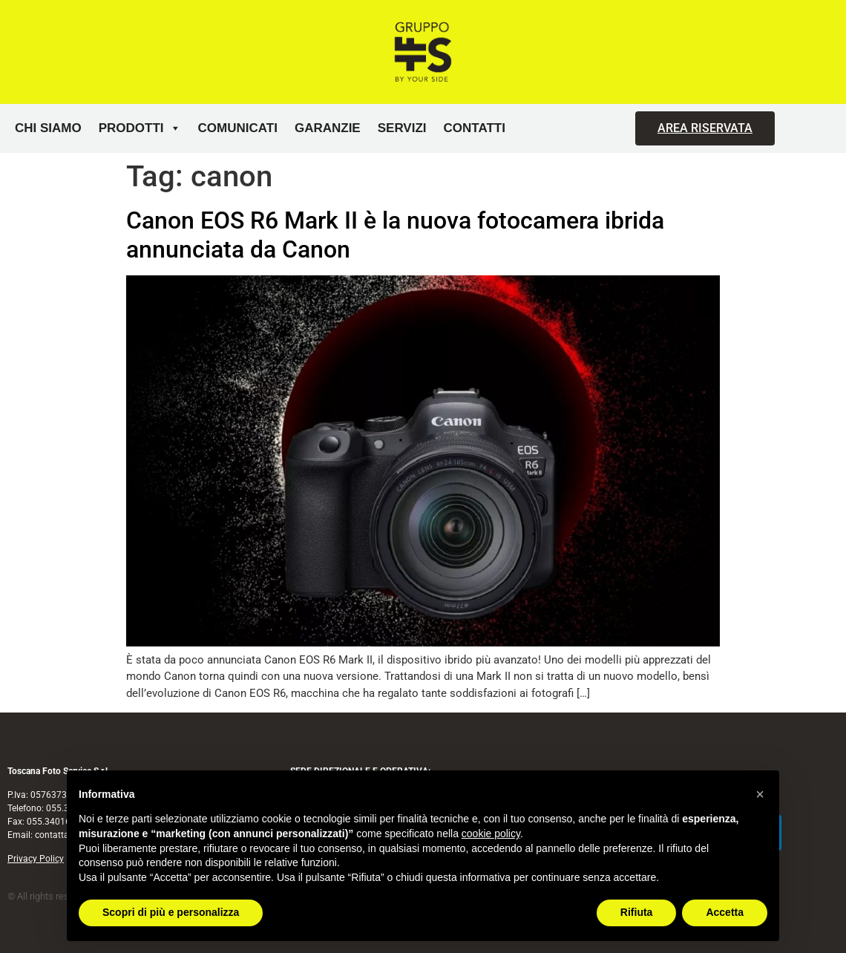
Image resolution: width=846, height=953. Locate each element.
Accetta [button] (725, 912)
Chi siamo (48, 128)
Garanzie (328, 128)
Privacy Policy (35, 859)
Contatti (474, 128)
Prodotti (140, 128)
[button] (760, 794)
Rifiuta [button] (636, 912)
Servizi (402, 128)
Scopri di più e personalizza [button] (170, 912)
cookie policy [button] (491, 833)
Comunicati (238, 128)
